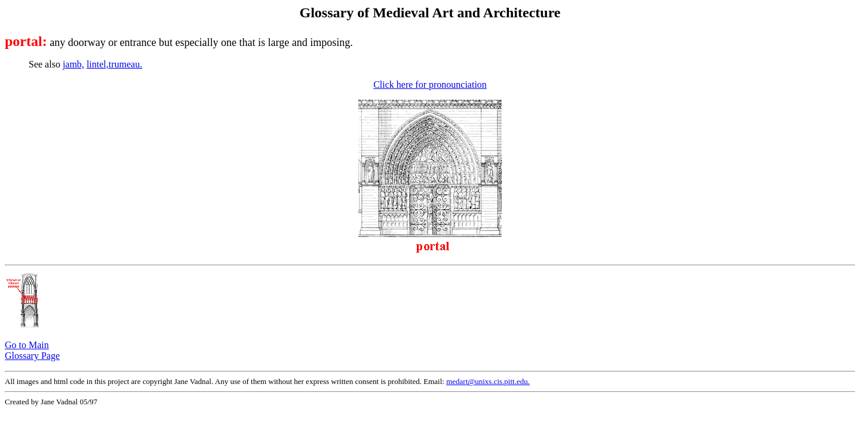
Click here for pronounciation (430, 84)
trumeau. (125, 64)
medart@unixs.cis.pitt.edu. (488, 381)
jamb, (73, 64)
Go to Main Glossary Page (32, 350)
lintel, (98, 64)
